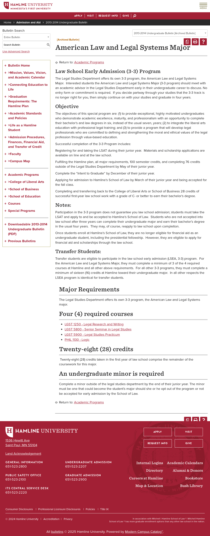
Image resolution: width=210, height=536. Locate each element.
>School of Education (24, 196)
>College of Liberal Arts (26, 181)
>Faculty (14, 153)
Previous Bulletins (22, 241)
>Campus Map (19, 161)
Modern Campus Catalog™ (144, 531)
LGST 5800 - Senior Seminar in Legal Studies (98, 329)
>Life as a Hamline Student (22, 127)
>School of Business (23, 189)
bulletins (57, 531)
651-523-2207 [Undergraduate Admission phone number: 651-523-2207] (75, 466)
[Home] (28, 6)
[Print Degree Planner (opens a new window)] (187, 41)
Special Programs (21, 210)
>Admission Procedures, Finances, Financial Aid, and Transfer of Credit (26, 142)
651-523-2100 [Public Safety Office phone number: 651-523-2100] (15, 479)
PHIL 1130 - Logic (77, 339)
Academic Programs (23, 174)
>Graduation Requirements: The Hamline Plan (22, 101)
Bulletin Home (19, 65)
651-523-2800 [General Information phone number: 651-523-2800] (16, 466)
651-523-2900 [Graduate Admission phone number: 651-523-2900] (76, 479)
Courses (14, 203)
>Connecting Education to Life (28, 87)
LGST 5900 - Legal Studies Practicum (92, 334)
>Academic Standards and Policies (25, 116)
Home (7, 22)
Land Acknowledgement (23, 453)
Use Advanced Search (16, 51)
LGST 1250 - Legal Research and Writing (94, 324)
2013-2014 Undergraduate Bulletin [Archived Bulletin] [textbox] (164, 33)
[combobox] (170, 33)
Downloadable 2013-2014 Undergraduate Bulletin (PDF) (27, 229)
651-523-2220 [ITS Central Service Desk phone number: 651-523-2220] (16, 492)
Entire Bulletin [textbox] (12, 37)
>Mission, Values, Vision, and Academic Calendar (27, 75)
